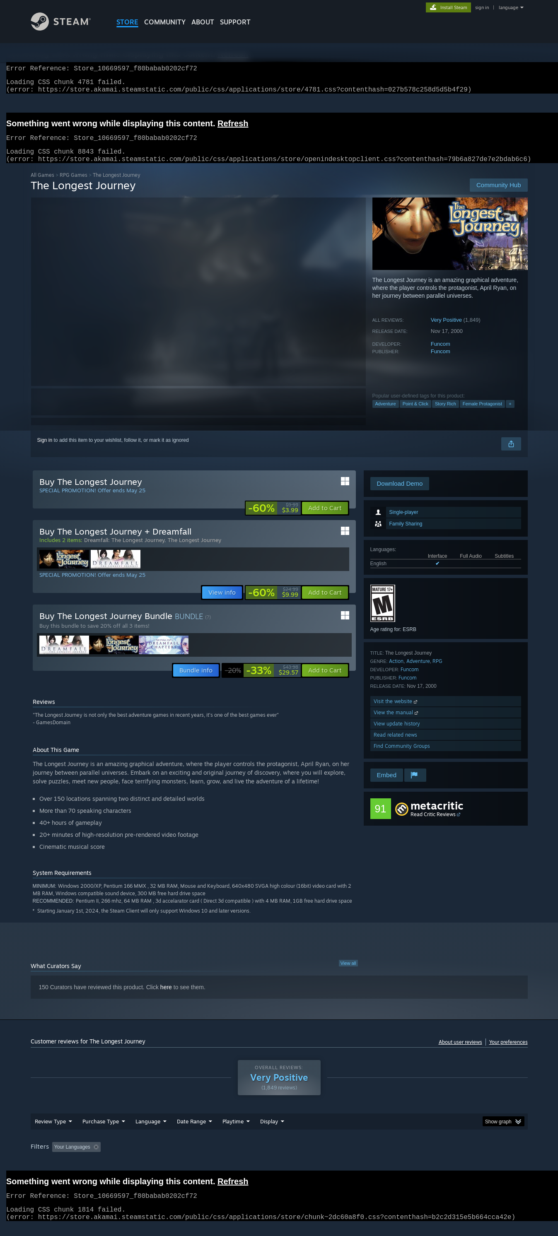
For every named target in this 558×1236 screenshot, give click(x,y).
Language (147, 1131)
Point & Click (415, 413)
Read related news (395, 745)
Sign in (45, 450)
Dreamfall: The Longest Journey (124, 550)
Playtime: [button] (220, 1157)
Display (269, 1131)
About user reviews (460, 1052)
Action (396, 671)
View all (348, 973)
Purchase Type (100, 1131)
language (508, 7)
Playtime (233, 1131)
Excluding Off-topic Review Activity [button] (156, 1157)
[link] (273, 518)
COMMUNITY (165, 22)
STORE (127, 22)
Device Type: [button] (455, 1157)
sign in (482, 7)
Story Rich (445, 413)
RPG (437, 671)
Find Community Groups (402, 756)
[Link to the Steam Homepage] (67, 28)
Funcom (440, 354)
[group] (279, 1157)
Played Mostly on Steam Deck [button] (279, 1157)
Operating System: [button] (349, 1157)
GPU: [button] (419, 1157)
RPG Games (73, 185)
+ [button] (510, 413)
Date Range (191, 1131)
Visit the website (396, 711)
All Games (42, 185)
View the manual (397, 722)
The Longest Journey (194, 550)
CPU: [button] (391, 1157)
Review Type (50, 1131)
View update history (397, 733)
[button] (325, 518)
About (202, 22)
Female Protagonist (482, 413)
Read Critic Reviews (433, 824)
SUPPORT (235, 22)
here (166, 997)
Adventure (385, 413)
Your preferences (508, 1052)
